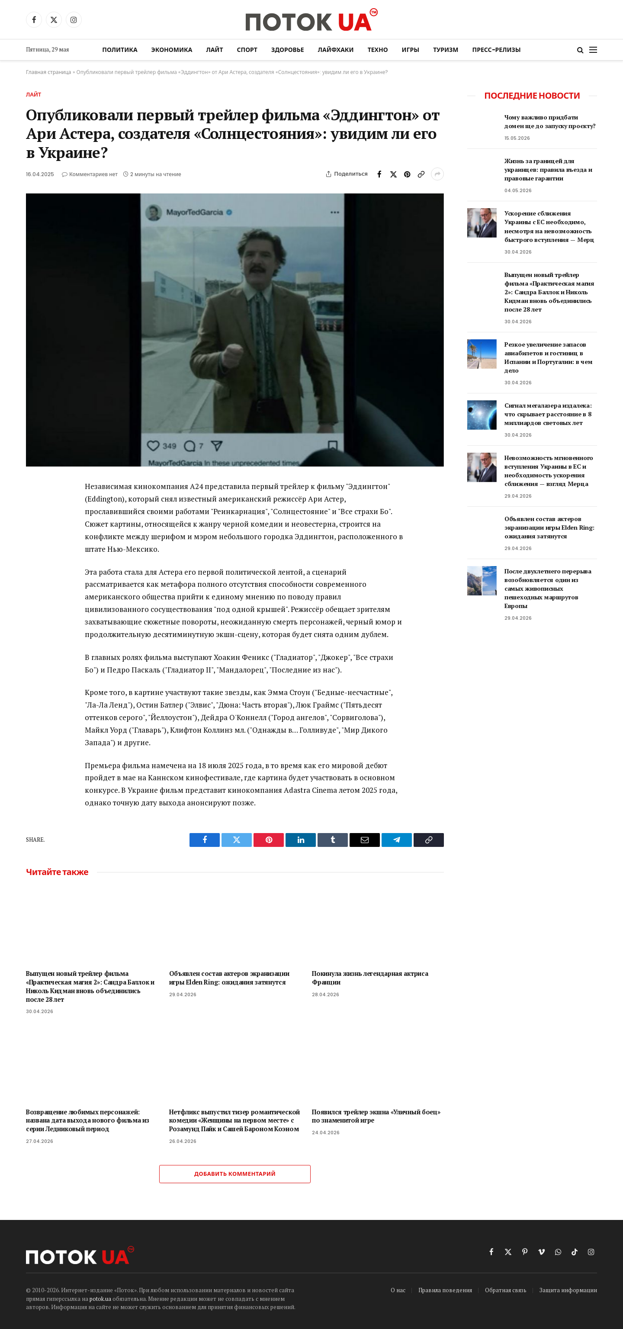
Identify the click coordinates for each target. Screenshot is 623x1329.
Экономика (172, 49)
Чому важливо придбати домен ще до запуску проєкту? (550, 121)
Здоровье (287, 49)
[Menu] (593, 50)
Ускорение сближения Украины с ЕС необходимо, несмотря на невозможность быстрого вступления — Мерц (549, 226)
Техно (378, 49)
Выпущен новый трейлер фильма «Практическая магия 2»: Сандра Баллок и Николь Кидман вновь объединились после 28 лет (90, 986)
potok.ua (100, 1299)
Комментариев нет (90, 174)
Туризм (445, 49)
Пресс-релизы (496, 49)
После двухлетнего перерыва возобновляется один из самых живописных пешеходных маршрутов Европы (547, 588)
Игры (411, 49)
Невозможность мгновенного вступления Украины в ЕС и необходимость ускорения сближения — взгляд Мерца (548, 471)
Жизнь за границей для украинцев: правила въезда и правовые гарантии (548, 169)
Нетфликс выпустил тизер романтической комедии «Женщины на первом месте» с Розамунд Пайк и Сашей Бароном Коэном (234, 1120)
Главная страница (48, 72)
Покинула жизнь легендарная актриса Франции (370, 977)
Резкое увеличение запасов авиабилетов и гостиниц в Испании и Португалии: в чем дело (548, 357)
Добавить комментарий (235, 1174)
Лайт (214, 49)
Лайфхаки (336, 49)
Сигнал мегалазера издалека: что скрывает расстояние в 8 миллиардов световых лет (547, 414)
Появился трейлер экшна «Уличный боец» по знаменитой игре (376, 1116)
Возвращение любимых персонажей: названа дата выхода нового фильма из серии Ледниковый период (87, 1120)
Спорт (247, 49)
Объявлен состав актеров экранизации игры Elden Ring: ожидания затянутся (229, 977)
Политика (119, 49)
